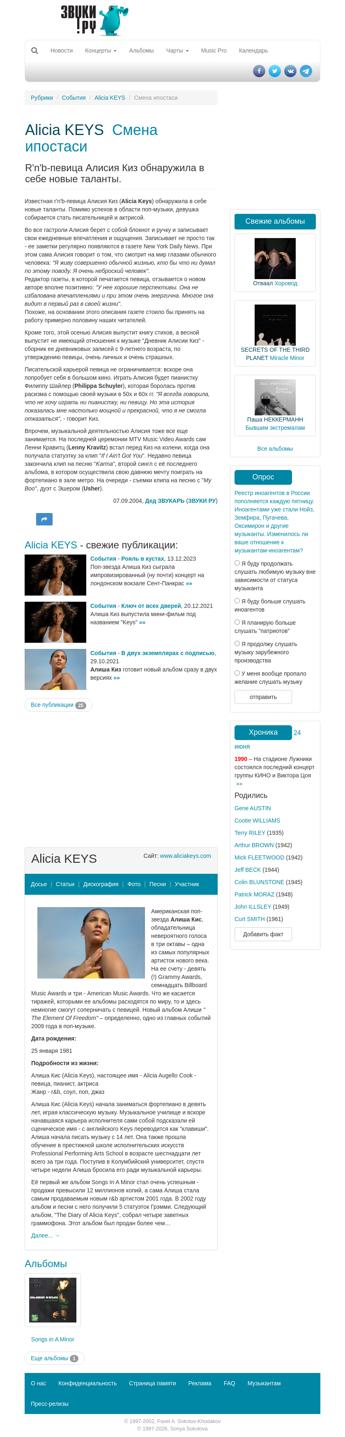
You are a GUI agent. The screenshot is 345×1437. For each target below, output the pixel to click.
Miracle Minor (287, 358)
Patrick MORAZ (254, 894)
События (74, 97)
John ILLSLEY (253, 906)
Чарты (177, 50)
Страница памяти (152, 1383)
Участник (187, 884)
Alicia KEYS (109, 97)
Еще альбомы (54, 1358)
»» (189, 583)
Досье (39, 884)
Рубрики (42, 97)
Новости (62, 50)
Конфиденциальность (87, 1383)
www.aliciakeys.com (185, 856)
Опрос (263, 477)
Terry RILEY (250, 833)
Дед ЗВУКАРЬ (165, 500)
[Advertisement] (121, 777)
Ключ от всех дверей (151, 606)
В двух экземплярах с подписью (167, 653)
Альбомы (141, 50)
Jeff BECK (248, 869)
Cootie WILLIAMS (257, 820)
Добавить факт (263, 934)
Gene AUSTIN (253, 808)
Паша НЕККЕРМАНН (275, 419)
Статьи (65, 884)
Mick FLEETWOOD (259, 857)
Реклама (199, 1383)
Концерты (101, 50)
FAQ (229, 1383)
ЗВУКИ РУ (202, 500)
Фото (133, 884)
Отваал (263, 283)
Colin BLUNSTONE (259, 882)
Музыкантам (264, 1383)
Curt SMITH (250, 919)
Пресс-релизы (50, 1403)
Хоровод (285, 283)
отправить (263, 697)
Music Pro (214, 50)
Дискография (101, 884)
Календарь (253, 50)
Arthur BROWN (254, 845)
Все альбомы (275, 448)
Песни (158, 884)
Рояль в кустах (142, 558)
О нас (38, 1383)
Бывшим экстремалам (275, 427)
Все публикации (58, 705)
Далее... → (45, 1235)
